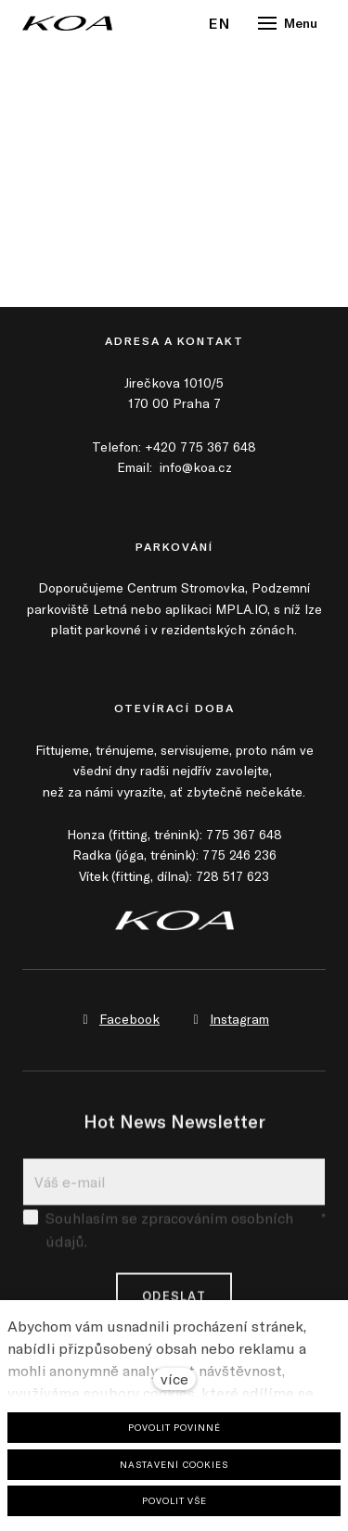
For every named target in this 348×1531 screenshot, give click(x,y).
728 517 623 (232, 876)
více (174, 1378)
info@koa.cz (196, 467)
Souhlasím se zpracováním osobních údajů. (174, 1238)
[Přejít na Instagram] (229, 1019)
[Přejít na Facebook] (119, 1019)
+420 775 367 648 (200, 446)
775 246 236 (239, 854)
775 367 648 (244, 834)
